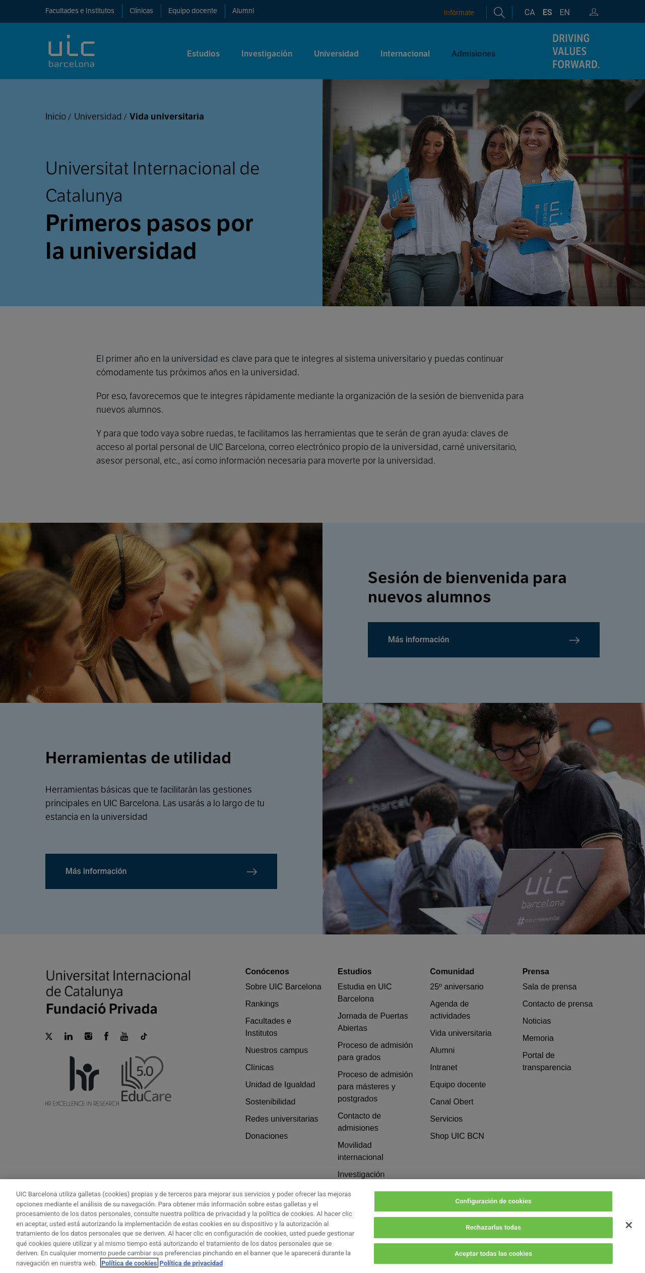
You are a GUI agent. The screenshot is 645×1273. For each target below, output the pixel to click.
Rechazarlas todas (493, 1240)
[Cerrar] (629, 1238)
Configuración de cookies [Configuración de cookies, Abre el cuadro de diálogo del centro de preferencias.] (494, 1214)
